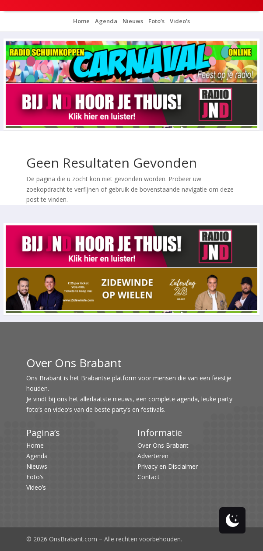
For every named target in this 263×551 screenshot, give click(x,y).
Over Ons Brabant (163, 445)
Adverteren (152, 456)
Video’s (179, 21)
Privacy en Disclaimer (167, 466)
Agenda (105, 21)
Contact (148, 477)
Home (81, 21)
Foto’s (156, 21)
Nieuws (132, 21)
